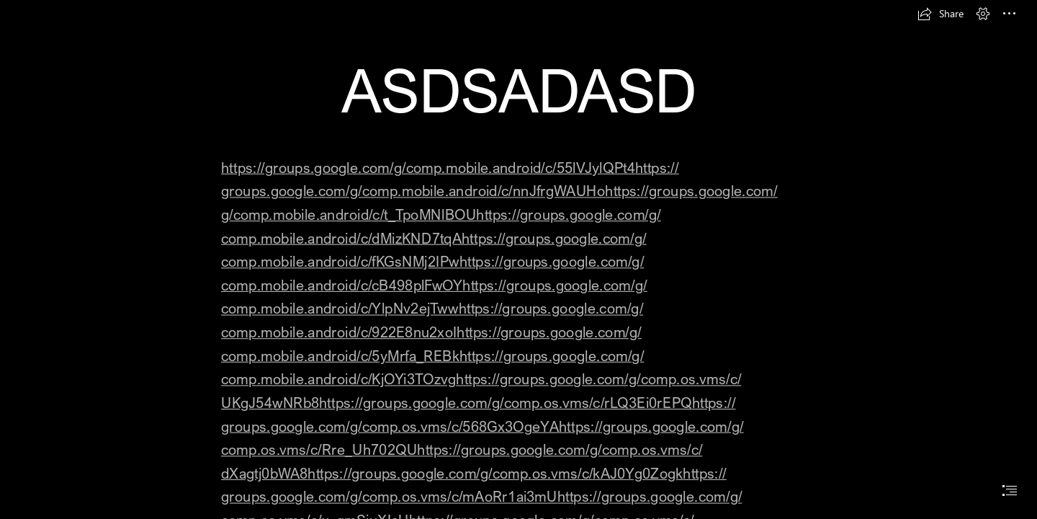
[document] (518, 259)
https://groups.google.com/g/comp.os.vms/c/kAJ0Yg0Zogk (495, 473)
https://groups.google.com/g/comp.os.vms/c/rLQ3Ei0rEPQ (505, 403)
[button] (940, 14)
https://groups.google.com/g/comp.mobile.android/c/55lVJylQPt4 (428, 167)
